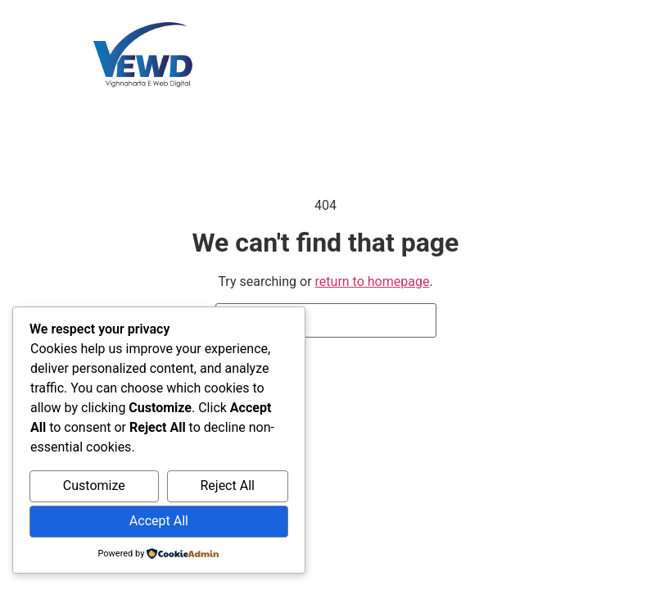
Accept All (158, 521)
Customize (94, 485)
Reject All (227, 485)
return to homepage (372, 281)
